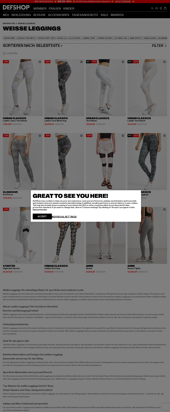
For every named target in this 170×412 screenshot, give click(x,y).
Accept (42, 216)
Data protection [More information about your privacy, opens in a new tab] (40, 209)
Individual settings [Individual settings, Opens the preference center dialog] (64, 216)
